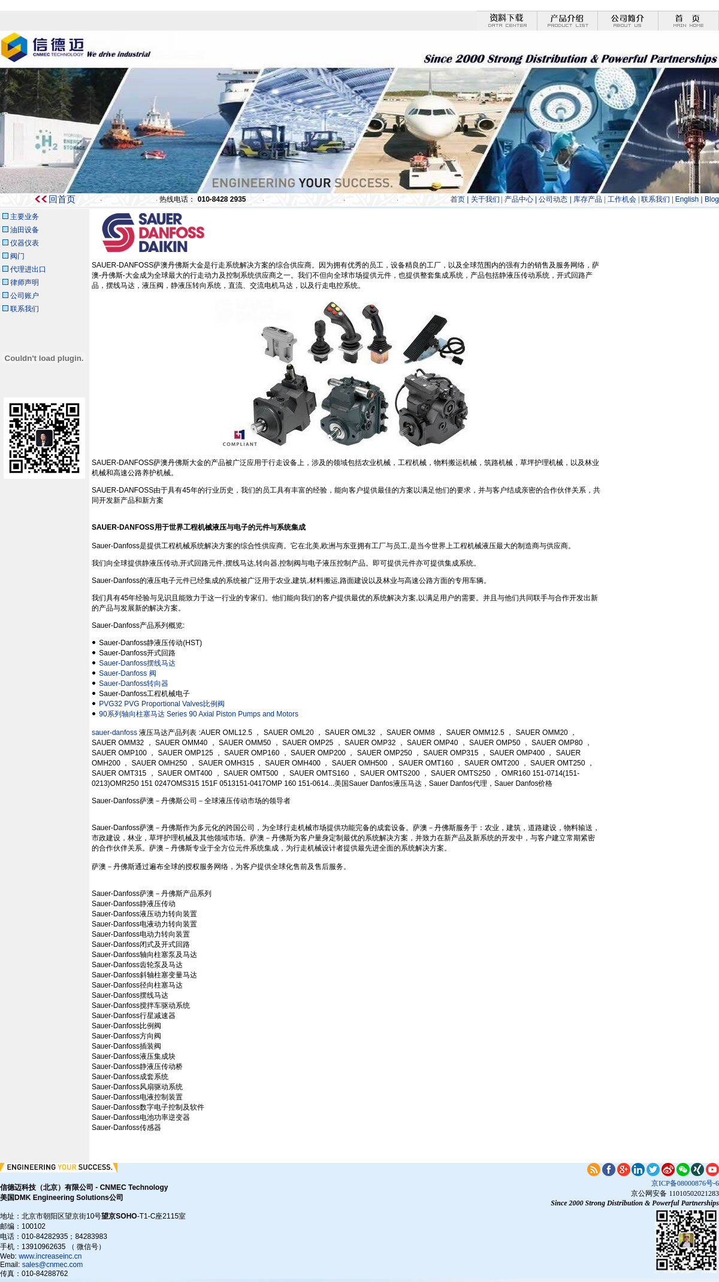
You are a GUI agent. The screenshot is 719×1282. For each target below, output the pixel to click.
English (688, 199)
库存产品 (587, 199)
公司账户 (24, 295)
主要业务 (24, 216)
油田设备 (24, 230)
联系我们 (655, 199)
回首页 (62, 199)
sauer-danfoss (115, 732)
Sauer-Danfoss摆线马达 (137, 663)
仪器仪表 (23, 243)
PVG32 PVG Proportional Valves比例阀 (162, 704)
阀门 (17, 256)
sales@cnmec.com (52, 1264)
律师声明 (24, 282)
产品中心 (518, 199)
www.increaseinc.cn (50, 1256)
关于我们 (485, 199)
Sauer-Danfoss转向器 (133, 683)
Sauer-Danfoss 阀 (127, 673)
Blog (712, 199)
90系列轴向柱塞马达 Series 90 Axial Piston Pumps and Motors (198, 714)
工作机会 (623, 199)
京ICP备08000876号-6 (685, 1183)
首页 (458, 199)
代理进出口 (28, 269)
